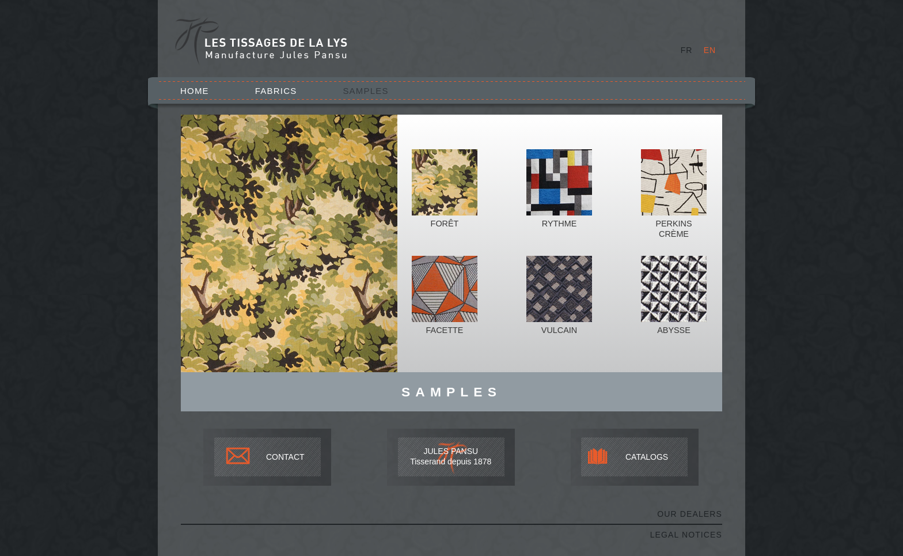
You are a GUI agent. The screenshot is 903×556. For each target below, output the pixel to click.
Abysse (673, 330)
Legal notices (686, 534)
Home (194, 91)
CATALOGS (646, 457)
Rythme (559, 223)
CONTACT (285, 457)
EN (710, 50)
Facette (445, 330)
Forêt (445, 223)
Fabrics (276, 91)
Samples (365, 91)
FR (687, 50)
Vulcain (559, 330)
